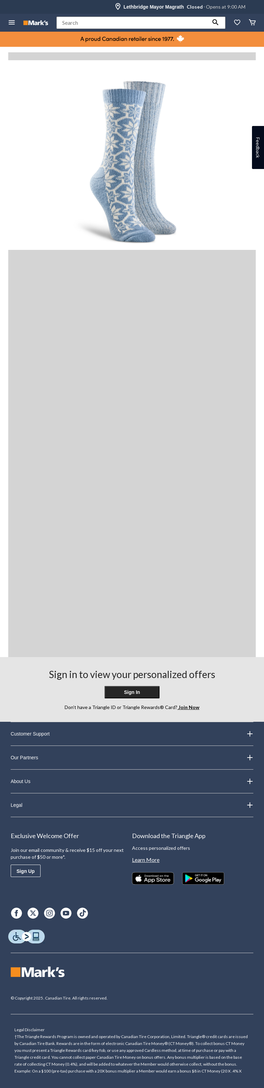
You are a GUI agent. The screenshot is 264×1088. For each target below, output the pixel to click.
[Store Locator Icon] (117, 7)
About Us (132, 781)
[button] (215, 23)
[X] (33, 913)
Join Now (188, 707)
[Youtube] (66, 913)
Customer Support (132, 733)
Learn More (146, 859)
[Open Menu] (11, 23)
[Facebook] (16, 913)
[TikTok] (82, 913)
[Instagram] (49, 913)
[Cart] (252, 23)
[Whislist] (237, 23)
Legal (132, 805)
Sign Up (25, 871)
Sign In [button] (132, 692)
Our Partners (132, 757)
